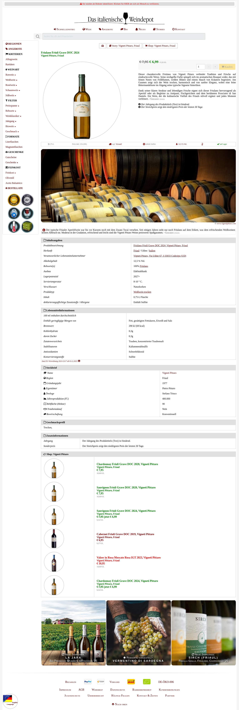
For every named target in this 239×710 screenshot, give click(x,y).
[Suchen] (38, 36)
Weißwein (10, 80)
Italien (152, 250)
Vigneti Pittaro (169, 373)
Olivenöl (10, 178)
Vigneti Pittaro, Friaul (52, 55)
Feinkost (10, 172)
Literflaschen (12, 141)
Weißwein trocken (142, 292)
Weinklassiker (12, 116)
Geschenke (11, 162)
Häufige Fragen (120, 695)
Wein (87, 29)
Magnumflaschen (14, 147)
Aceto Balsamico (14, 183)
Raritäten (10, 64)
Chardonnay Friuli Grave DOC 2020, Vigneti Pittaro (127, 464)
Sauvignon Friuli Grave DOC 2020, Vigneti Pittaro (126, 487)
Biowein (10, 126)
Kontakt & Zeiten (147, 695)
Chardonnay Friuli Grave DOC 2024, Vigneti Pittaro (127, 580)
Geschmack (11, 131)
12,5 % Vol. (182, 144)
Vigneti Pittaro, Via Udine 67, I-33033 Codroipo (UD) (160, 256)
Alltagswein (11, 59)
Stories (159, 29)
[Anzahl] (200, 66)
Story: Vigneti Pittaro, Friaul (124, 45)
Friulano (144, 266)
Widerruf (97, 689)
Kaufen (227, 66)
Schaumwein (12, 90)
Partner (169, 695)
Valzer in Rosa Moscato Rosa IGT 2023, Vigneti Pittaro (129, 557)
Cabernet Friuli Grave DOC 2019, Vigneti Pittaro (125, 534)
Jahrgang (10, 121)
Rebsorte (10, 111)
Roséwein (10, 85)
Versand (119, 144)
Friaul (136, 250)
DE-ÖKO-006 (166, 681)
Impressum (65, 689)
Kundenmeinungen (169, 689)
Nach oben (119, 704)
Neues (140, 29)
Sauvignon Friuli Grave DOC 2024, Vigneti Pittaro (126, 510)
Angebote (106, 29)
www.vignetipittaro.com (226, 223)
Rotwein (10, 74)
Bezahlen (70, 681)
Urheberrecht (96, 695)
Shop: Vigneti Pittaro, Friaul (160, 45)
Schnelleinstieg (64, 29)
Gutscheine (11, 157)
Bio (124, 29)
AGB (81, 689)
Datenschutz (117, 689)
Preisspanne (11, 105)
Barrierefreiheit (141, 689)
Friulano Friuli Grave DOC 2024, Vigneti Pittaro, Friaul (161, 245)
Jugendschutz (72, 695)
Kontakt (178, 29)
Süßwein (10, 95)
